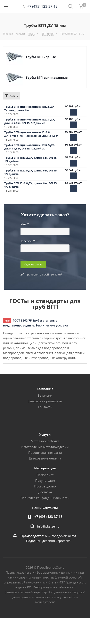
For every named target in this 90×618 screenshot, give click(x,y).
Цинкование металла (45, 458)
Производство (45, 486)
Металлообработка (45, 441)
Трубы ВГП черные (41, 57)
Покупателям (45, 480)
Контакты (45, 407)
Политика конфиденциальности (45, 498)
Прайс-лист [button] (45, 475)
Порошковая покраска (45, 452)
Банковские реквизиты (45, 401)
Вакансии (45, 395)
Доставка (45, 492)
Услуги (45, 434)
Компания (45, 389)
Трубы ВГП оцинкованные (47, 77)
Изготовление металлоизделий (45, 447)
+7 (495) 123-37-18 (42, 6)
